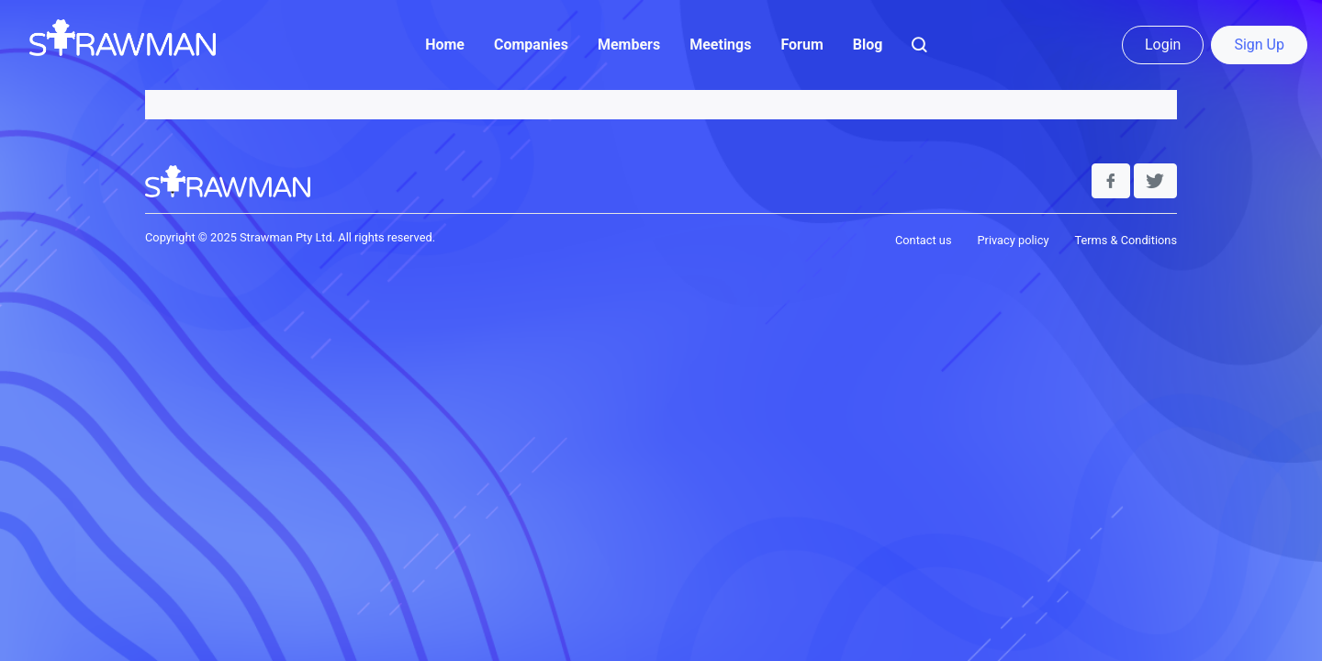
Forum (801, 44)
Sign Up (1259, 44)
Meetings (720, 44)
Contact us (923, 240)
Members (629, 44)
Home (445, 44)
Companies (531, 44)
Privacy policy (1012, 240)
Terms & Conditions (1125, 240)
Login (1163, 44)
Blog (868, 44)
